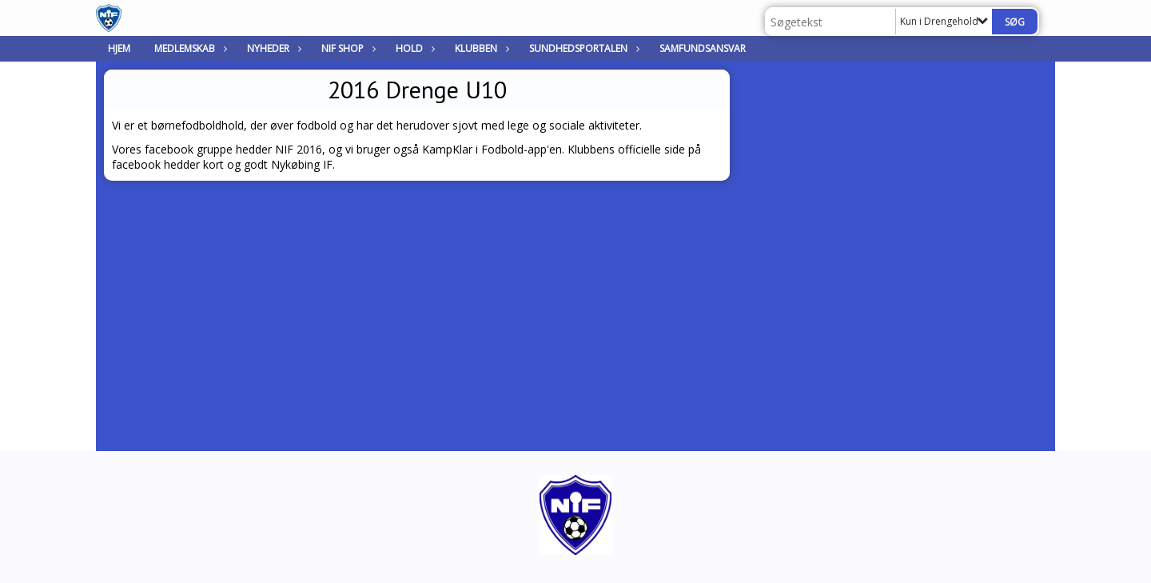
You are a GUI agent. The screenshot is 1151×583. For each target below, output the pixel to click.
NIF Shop (346, 48)
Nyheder (272, 48)
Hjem (119, 48)
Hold (413, 48)
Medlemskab (188, 48)
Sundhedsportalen (582, 48)
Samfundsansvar (702, 48)
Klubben (480, 48)
